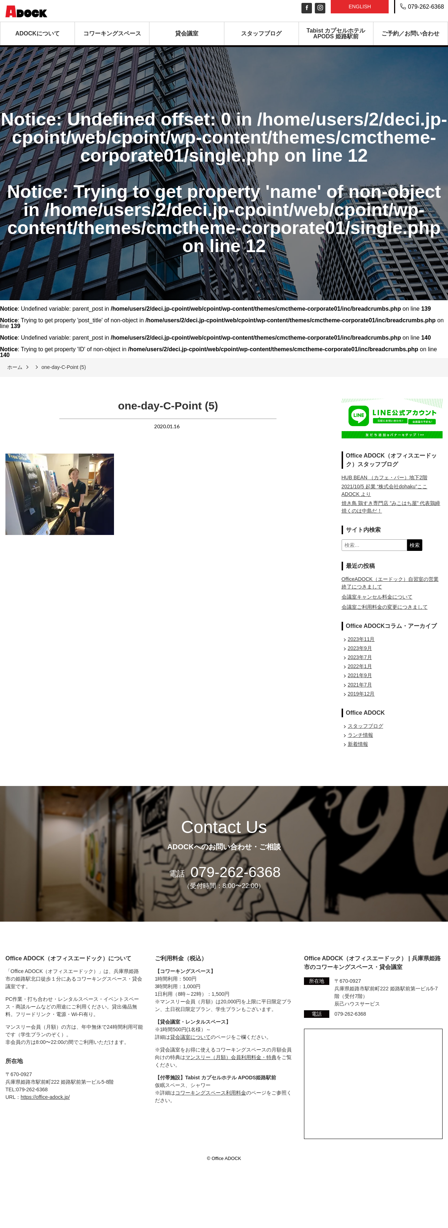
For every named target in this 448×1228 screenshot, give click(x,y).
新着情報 (358, 744)
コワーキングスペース (112, 33)
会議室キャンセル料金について (377, 597)
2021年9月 (360, 675)
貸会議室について (190, 1037)
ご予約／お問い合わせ (410, 33)
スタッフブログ (261, 33)
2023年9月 (360, 648)
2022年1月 (360, 666)
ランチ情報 (360, 735)
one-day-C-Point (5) (63, 367)
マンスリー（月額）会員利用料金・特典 (230, 1057)
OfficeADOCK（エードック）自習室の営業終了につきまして (390, 583)
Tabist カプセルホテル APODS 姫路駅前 (336, 33)
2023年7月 (360, 657)
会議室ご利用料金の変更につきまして (385, 607)
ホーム (14, 367)
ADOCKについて (37, 33)
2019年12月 (361, 694)
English (359, 6)
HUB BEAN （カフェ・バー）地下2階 (384, 477)
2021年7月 (360, 685)
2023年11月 (361, 639)
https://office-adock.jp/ (45, 1097)
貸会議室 (186, 33)
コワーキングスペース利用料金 (210, 1093)
